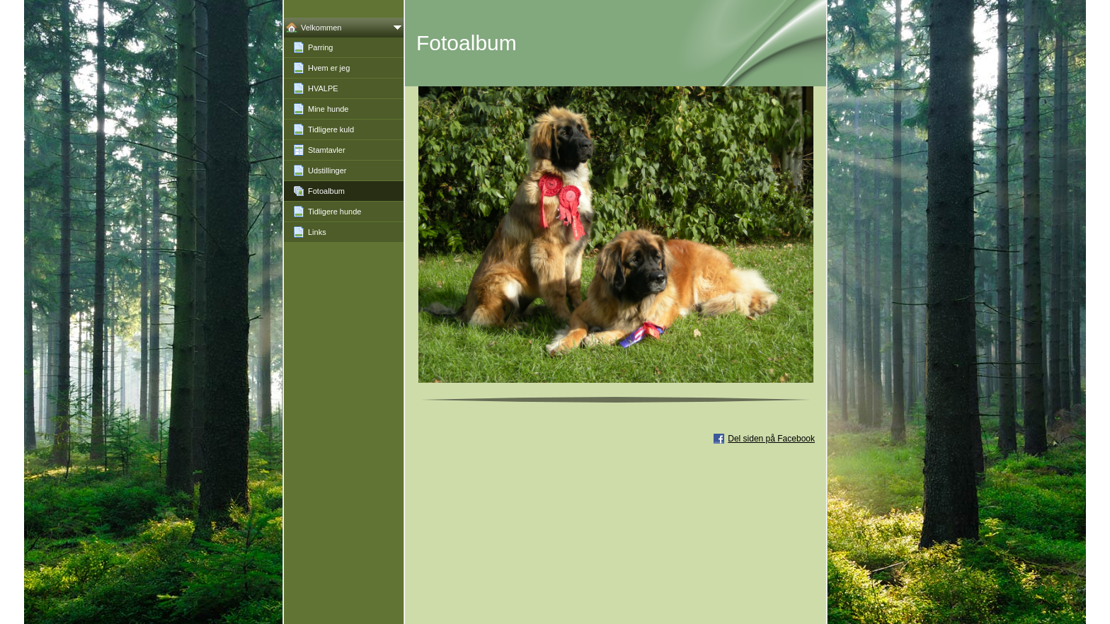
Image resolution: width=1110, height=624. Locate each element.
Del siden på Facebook (771, 439)
